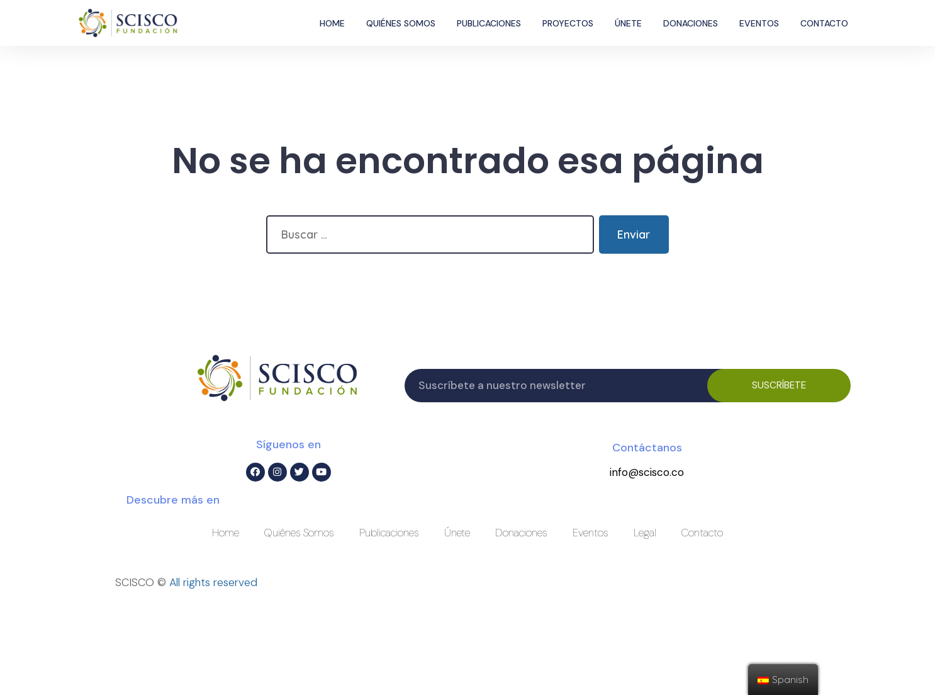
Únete (628, 23)
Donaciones (690, 23)
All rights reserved (213, 582)
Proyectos (567, 23)
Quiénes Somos (400, 23)
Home (332, 23)
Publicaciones (489, 23)
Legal (645, 533)
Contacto (824, 23)
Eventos (759, 23)
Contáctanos (647, 447)
